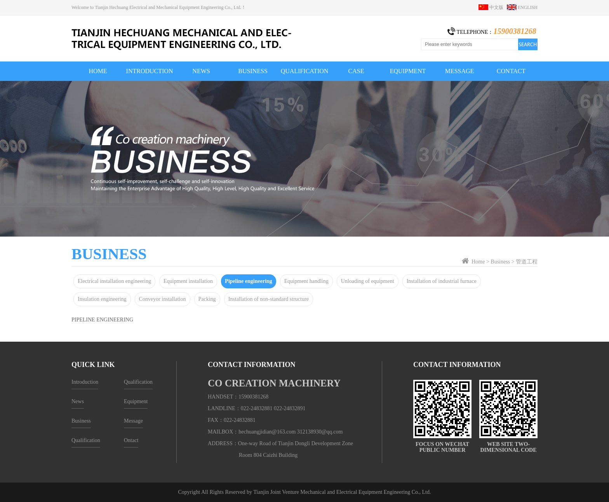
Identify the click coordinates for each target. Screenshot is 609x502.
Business (500, 262)
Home (478, 262)
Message (133, 421)
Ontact (131, 440)
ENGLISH (522, 7)
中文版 (492, 7)
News (77, 401)
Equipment (136, 401)
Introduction (84, 382)
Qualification (85, 440)
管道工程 (527, 262)
